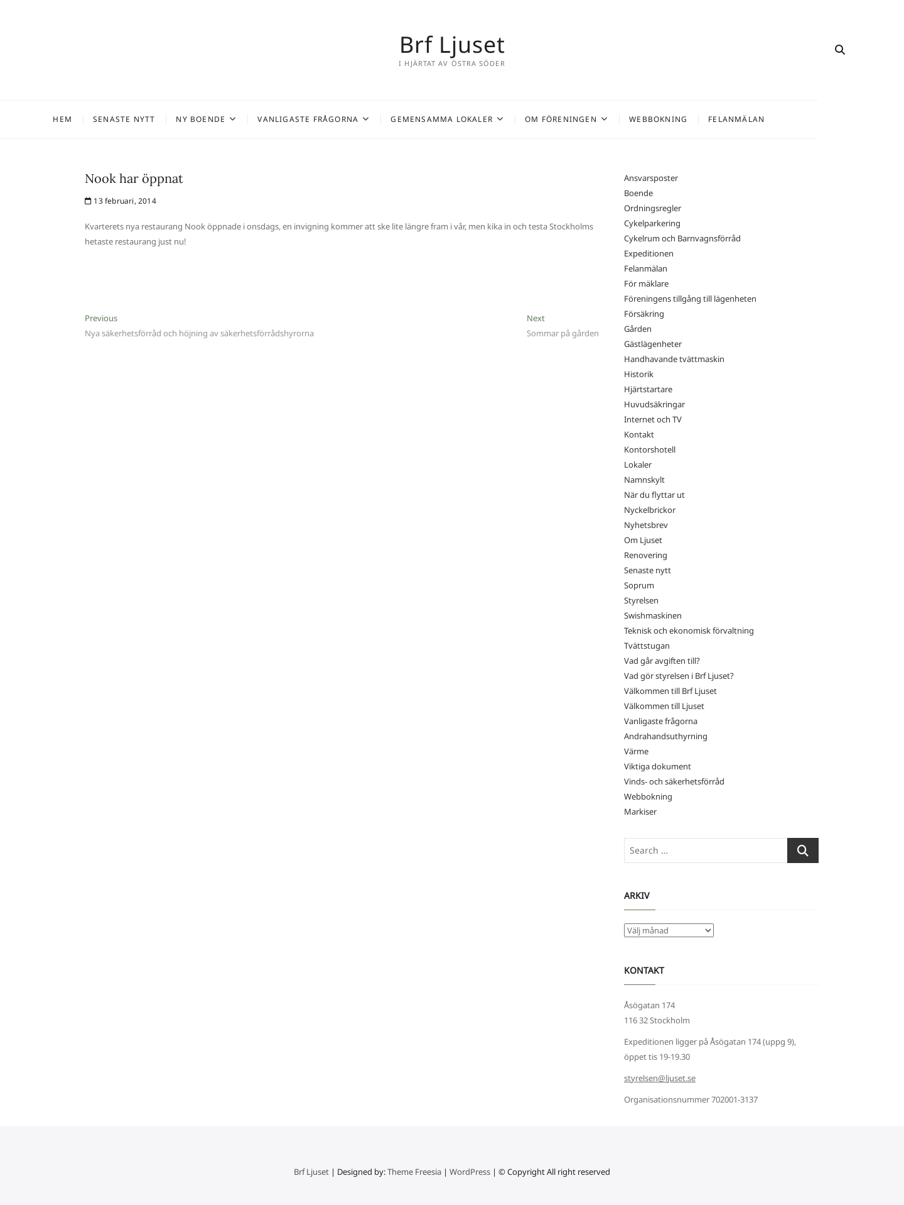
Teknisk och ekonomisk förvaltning (689, 630)
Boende (638, 193)
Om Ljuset (643, 540)
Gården (638, 328)
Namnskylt (644, 479)
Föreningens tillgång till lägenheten (690, 298)
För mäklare (646, 283)
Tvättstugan (647, 645)
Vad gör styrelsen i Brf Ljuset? (679, 675)
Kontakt (639, 434)
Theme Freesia (414, 1171)
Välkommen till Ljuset (664, 706)
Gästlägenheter (653, 343)
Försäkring (644, 313)
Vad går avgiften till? (662, 660)
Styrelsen (641, 600)
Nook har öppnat (134, 178)
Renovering (645, 555)
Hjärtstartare (648, 389)
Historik (639, 374)
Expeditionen (649, 253)
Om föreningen (604, 119)
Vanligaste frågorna (351, 119)
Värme (636, 751)
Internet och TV (653, 419)
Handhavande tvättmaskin (674, 359)
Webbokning (701, 119)
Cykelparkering (652, 223)
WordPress (469, 1171)
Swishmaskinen (653, 615)
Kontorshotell (649, 449)
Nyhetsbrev (646, 525)
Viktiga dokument (657, 766)
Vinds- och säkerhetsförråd (674, 781)
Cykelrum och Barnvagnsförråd (682, 238)
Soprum (639, 585)
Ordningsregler (652, 208)
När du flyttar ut (654, 494)
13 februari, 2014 (120, 200)
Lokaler (638, 464)
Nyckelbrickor (649, 509)
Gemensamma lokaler (485, 119)
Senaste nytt (167, 119)
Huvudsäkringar (654, 404)
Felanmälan (779, 119)
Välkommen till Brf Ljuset (670, 690)
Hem (106, 119)
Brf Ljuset (452, 44)
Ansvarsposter (651, 178)
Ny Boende (244, 119)
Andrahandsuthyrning (666, 736)
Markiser (640, 811)
